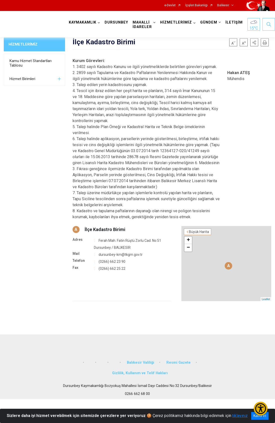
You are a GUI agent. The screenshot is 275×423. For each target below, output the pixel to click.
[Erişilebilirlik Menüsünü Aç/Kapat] (260, 408)
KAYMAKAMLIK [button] (82, 22)
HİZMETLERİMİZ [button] (176, 22)
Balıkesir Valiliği (140, 362)
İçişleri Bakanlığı (196, 5)
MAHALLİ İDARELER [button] (142, 24)
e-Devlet (170, 5)
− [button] (188, 248)
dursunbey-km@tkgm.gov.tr (121, 255)
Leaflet (266, 299)
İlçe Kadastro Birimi (105, 229)
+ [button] (188, 240)
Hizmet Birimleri (22, 79)
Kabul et (259, 416)
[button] (254, 42)
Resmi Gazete (178, 362)
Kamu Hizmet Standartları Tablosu (31, 63)
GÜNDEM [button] (208, 22)
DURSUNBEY (116, 22)
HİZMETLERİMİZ (23, 44)
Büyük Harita (199, 232)
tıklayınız (240, 415)
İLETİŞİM (234, 22)
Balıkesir (223, 5)
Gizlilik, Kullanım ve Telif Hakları (140, 373)
